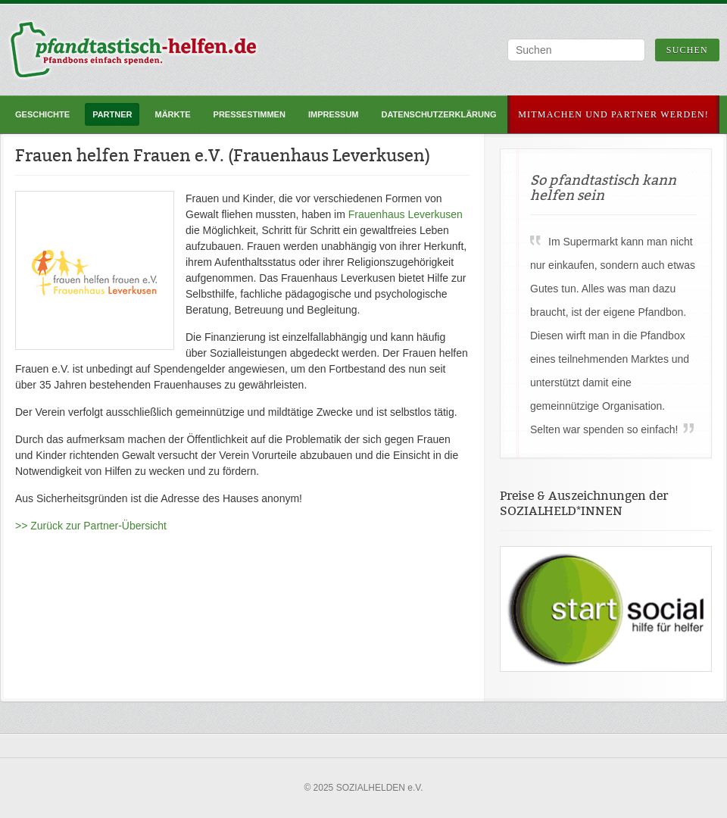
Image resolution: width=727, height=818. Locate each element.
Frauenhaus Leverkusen (405, 214)
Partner (112, 114)
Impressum (333, 114)
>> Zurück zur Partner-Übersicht (91, 526)
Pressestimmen (249, 114)
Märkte (172, 114)
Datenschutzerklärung (439, 114)
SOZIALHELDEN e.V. (379, 787)
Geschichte (42, 114)
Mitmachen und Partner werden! (613, 114)
